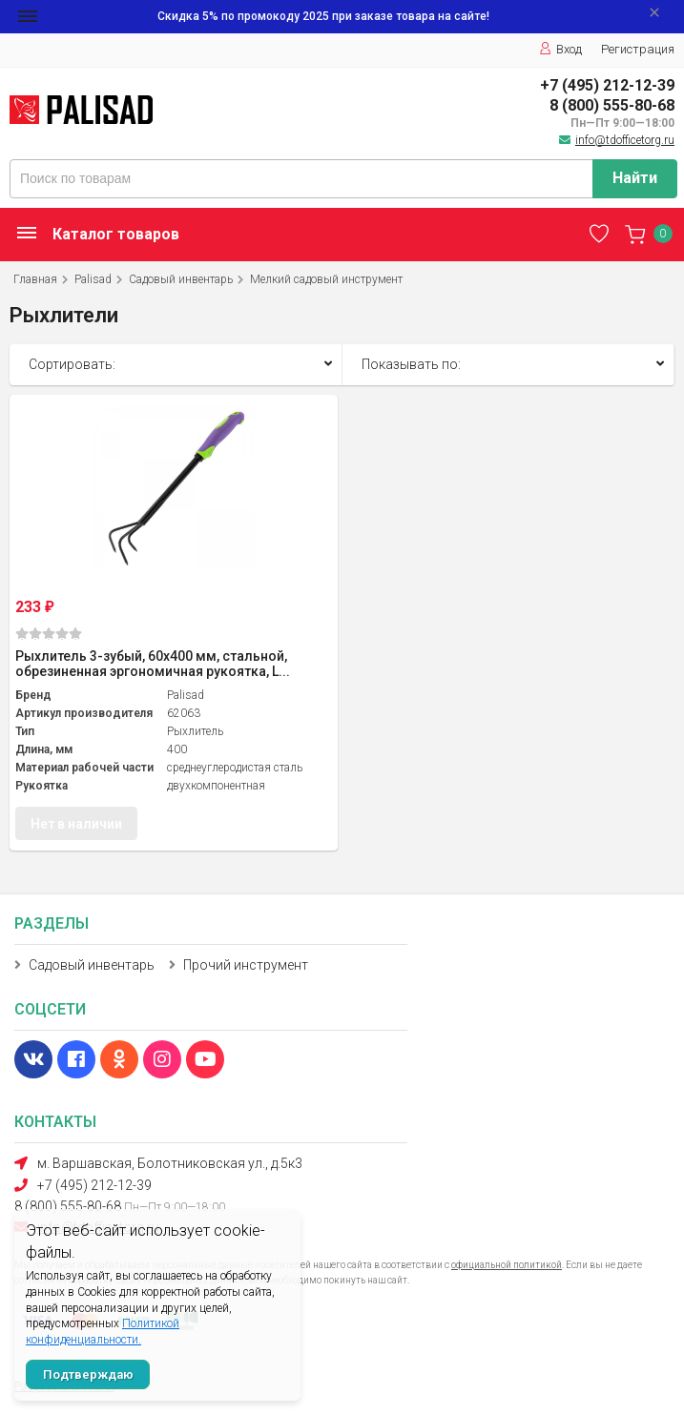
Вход (560, 49)
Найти (634, 178)
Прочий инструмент (245, 965)
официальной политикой (506, 1265)
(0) (48, 633)
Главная (35, 279)
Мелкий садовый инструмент (326, 279)
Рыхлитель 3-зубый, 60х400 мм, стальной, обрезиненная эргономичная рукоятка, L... (152, 663)
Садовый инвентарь (181, 279)
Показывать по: (411, 364)
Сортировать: (72, 364)
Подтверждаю (88, 1374)
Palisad (93, 279)
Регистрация (637, 49)
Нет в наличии (76, 823)
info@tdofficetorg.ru (624, 140)
